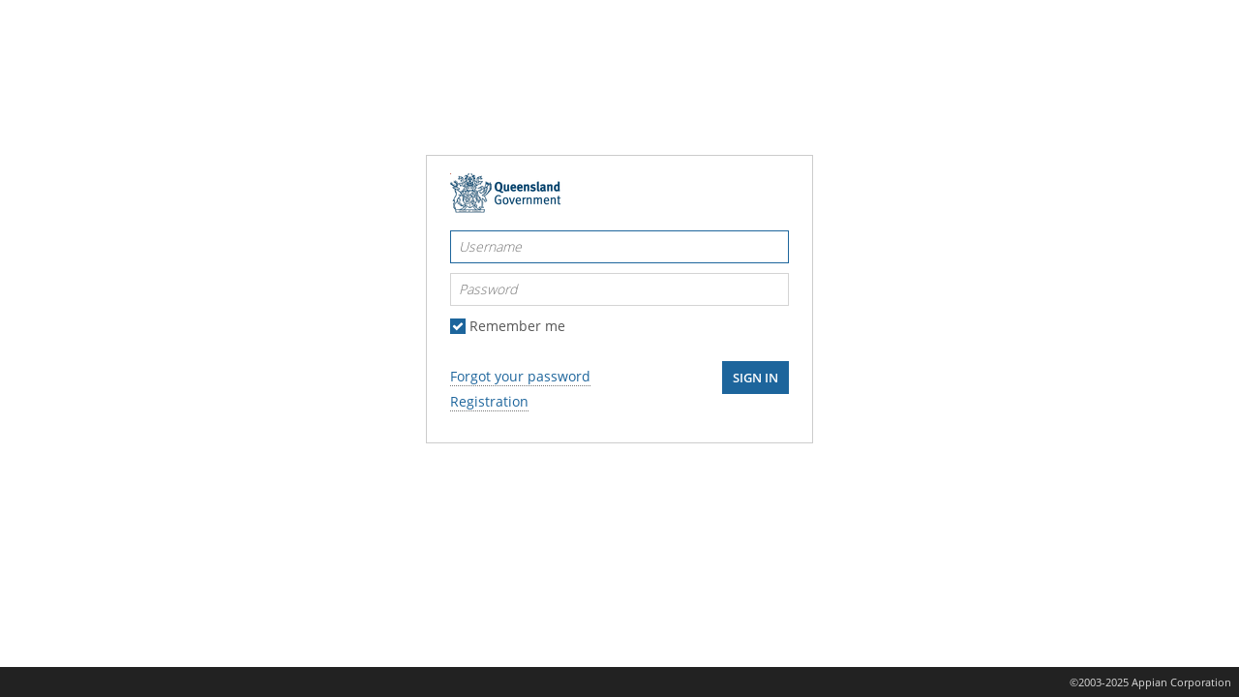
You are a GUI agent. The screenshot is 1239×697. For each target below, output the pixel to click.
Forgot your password (520, 376)
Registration (489, 401)
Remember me (517, 326)
